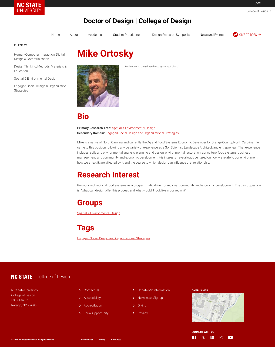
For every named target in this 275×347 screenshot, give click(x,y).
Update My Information (154, 290)
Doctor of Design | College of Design (138, 21)
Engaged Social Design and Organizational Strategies (142, 133)
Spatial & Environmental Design (35, 78)
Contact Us (91, 290)
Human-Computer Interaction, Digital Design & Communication (39, 57)
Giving (142, 305)
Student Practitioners (127, 34)
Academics (95, 34)
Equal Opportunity (96, 313)
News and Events (212, 34)
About (74, 34)
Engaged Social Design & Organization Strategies (40, 88)
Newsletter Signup (150, 297)
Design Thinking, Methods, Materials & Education (40, 69)
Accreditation (93, 305)
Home (55, 34)
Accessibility (92, 297)
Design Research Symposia (171, 34)
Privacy (143, 313)
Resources (116, 339)
